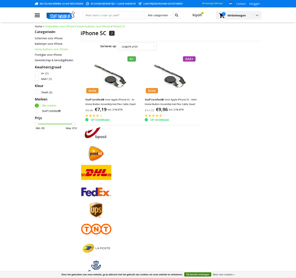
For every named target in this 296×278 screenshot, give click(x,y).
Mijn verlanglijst (101, 216)
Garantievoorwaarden (48, 216)
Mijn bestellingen (102, 208)
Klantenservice (43, 221)
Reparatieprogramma (48, 229)
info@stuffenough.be (219, 251)
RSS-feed (40, 251)
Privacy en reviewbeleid (49, 225)
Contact (39, 212)
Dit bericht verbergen (197, 274)
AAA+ (46, 79)
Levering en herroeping (49, 238)
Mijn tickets (99, 212)
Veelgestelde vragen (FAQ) (51, 247)
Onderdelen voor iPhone (60, 26)
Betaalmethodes (45, 208)
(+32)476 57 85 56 (228, 257)
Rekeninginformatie (47, 234)
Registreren (99, 203)
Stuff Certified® (51, 111)
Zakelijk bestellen (45, 242)
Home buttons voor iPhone (93, 26)
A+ (45, 73)
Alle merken (49, 105)
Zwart (46, 92)
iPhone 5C (119, 26)
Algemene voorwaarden (49, 203)
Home (38, 26)
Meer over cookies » (223, 274)
